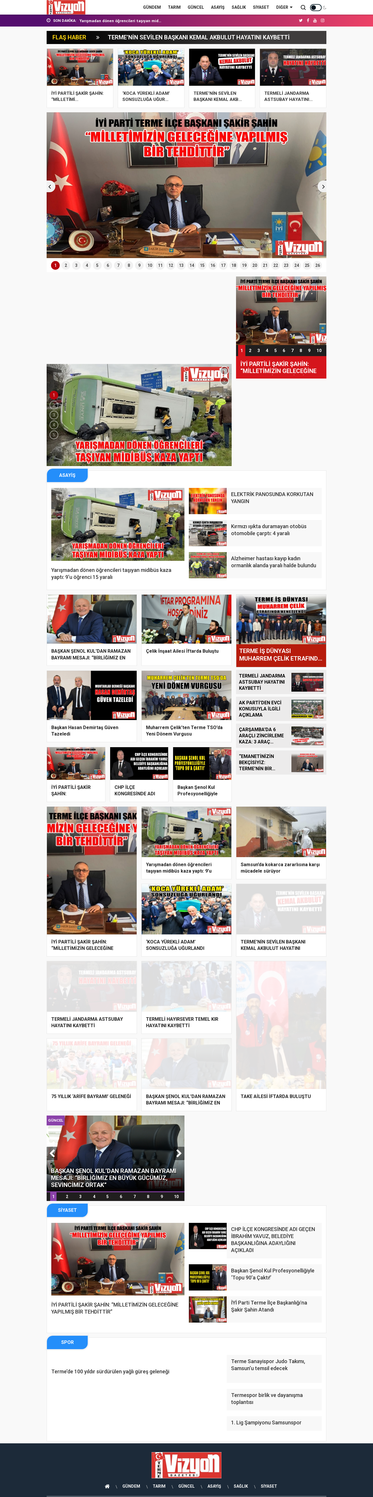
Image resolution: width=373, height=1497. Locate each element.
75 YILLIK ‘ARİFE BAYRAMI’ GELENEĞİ (91, 1096)
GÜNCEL (196, 7)
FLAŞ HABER (69, 37)
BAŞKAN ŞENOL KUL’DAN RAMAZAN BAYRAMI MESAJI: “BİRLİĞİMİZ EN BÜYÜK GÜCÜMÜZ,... (91, 657)
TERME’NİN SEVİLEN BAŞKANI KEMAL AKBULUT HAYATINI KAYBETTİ (200, 37)
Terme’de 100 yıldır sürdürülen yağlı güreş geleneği (110, 1375)
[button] (49, 186)
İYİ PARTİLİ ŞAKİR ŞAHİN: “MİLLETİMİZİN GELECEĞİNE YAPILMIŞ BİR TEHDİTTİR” (278, 367)
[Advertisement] (139, 320)
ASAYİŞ (218, 7)
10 (319, 350)
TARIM (174, 7)
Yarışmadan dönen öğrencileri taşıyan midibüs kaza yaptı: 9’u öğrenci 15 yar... (179, 871)
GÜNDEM (152, 7)
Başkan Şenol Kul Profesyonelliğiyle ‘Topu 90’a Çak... (197, 793)
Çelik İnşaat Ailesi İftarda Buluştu (182, 651)
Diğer (284, 7)
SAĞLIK (239, 7)
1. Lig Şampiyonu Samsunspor (266, 1426)
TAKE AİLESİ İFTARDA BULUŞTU (276, 1096)
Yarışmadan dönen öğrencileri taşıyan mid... (120, 20)
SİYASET (261, 7)
